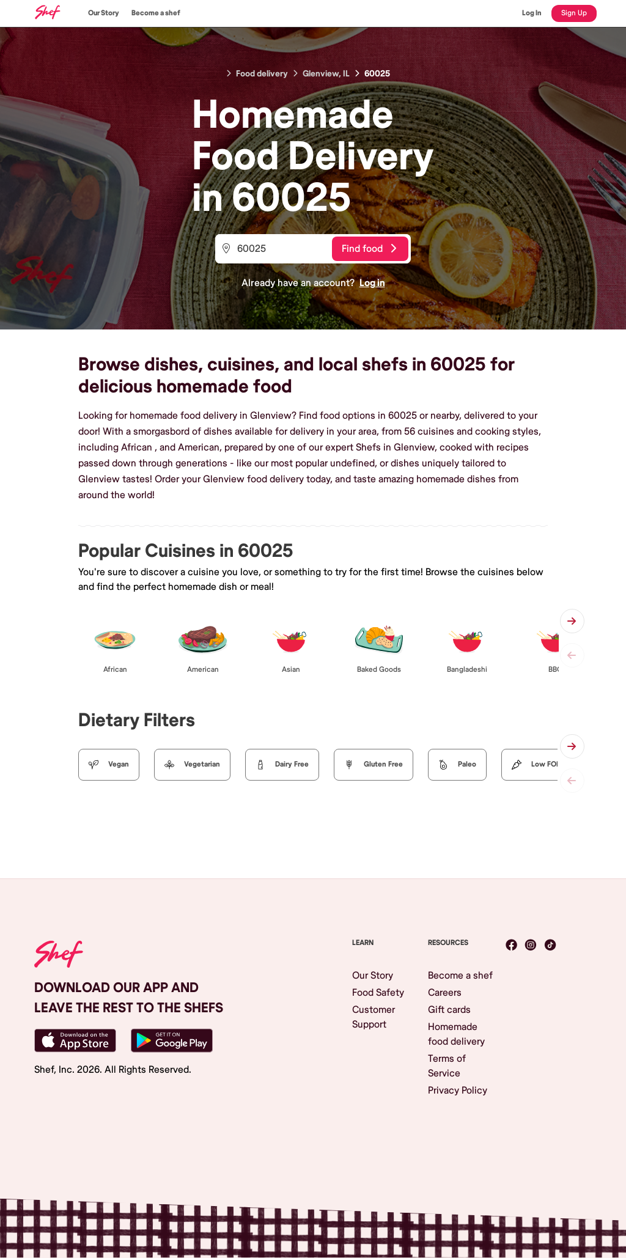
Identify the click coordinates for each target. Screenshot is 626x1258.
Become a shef (155, 13)
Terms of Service (447, 1066)
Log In (532, 13)
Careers (445, 993)
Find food (369, 249)
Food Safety (378, 993)
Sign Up (574, 13)
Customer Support (373, 1017)
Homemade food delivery (456, 1034)
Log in (372, 283)
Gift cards (449, 1010)
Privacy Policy (457, 1090)
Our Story (103, 13)
